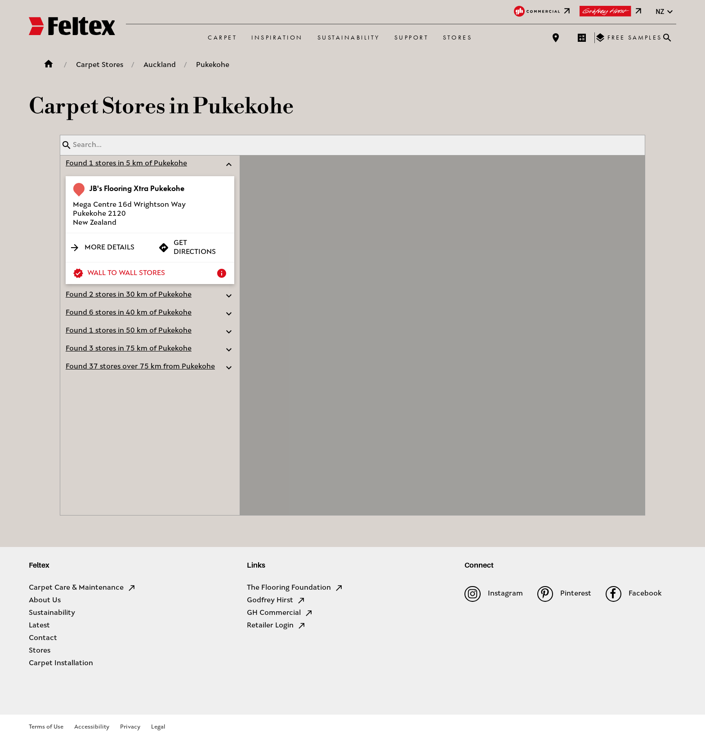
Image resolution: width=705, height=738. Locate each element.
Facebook (634, 594)
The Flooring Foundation (295, 587)
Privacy (130, 727)
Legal (158, 727)
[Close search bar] (667, 37)
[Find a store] (555, 37)
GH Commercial (280, 613)
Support (411, 37)
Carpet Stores (99, 65)
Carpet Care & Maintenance (82, 587)
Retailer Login (276, 625)
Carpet (222, 37)
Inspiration (277, 37)
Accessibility (91, 727)
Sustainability (348, 37)
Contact (43, 638)
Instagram (493, 594)
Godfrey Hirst (276, 600)
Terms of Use (46, 727)
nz (665, 12)
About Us (45, 600)
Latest (39, 625)
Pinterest (564, 594)
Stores (457, 37)
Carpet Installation (61, 663)
